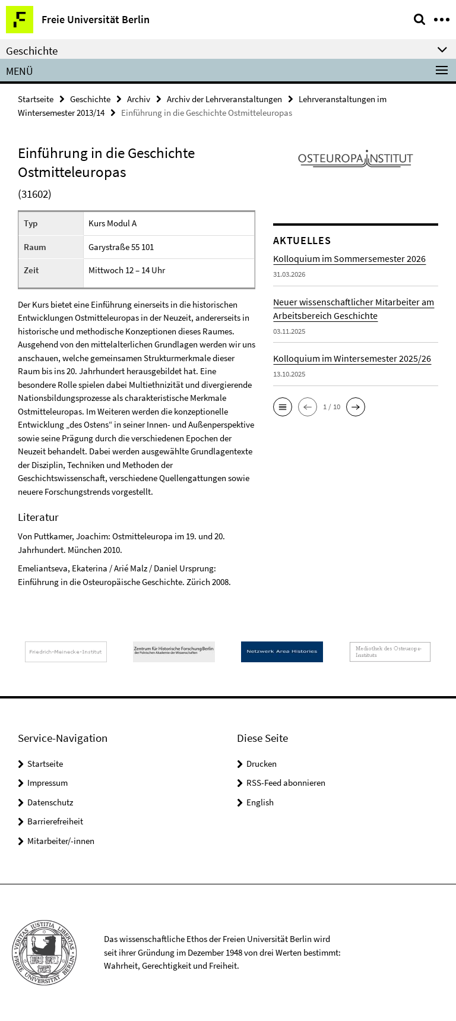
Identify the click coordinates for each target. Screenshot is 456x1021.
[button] (282, 407)
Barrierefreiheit (55, 821)
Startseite (35, 99)
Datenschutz (50, 802)
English (260, 802)
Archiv (138, 99)
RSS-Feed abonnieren (285, 782)
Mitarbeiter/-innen (60, 840)
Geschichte (90, 99)
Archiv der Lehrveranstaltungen (224, 99)
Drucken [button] (261, 763)
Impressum (47, 782)
